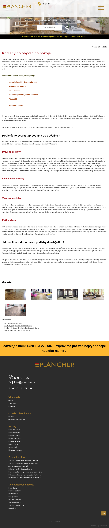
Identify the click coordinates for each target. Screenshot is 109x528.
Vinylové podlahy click (16, 505)
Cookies (11, 417)
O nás (10, 401)
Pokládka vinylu (14, 433)
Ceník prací (12, 447)
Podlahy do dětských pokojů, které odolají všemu (21, 328)
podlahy (42, 21)
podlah (15, 76)
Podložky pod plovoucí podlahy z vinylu (18, 326)
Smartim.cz (103, 526)
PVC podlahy (7, 227)
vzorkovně (66, 21)
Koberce (13, 99)
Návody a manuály (15, 450)
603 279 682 (46, 4)
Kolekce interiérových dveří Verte (20, 469)
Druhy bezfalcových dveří (13, 323)
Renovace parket (14, 441)
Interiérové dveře (14, 502)
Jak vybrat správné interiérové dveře (17, 330)
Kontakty (11, 406)
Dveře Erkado (13, 494)
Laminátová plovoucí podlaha (12, 185)
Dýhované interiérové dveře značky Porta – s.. (24, 475)
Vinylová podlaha (8, 205)
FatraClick (12, 508)
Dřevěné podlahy (14, 500)
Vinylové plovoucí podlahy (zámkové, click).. (24, 463)
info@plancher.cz (24, 382)
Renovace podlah (14, 439)
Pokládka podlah (14, 430)
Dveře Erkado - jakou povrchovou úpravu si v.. (24, 478)
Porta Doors (12, 488)
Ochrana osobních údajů (17, 420)
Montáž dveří (13, 444)
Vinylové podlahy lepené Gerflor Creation (23, 460)
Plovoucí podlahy (14, 491)
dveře (50, 21)
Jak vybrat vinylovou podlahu (18, 466)
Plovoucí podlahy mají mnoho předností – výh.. (25, 472)
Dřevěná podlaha (8, 159)
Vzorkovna (12, 403)
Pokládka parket (14, 436)
